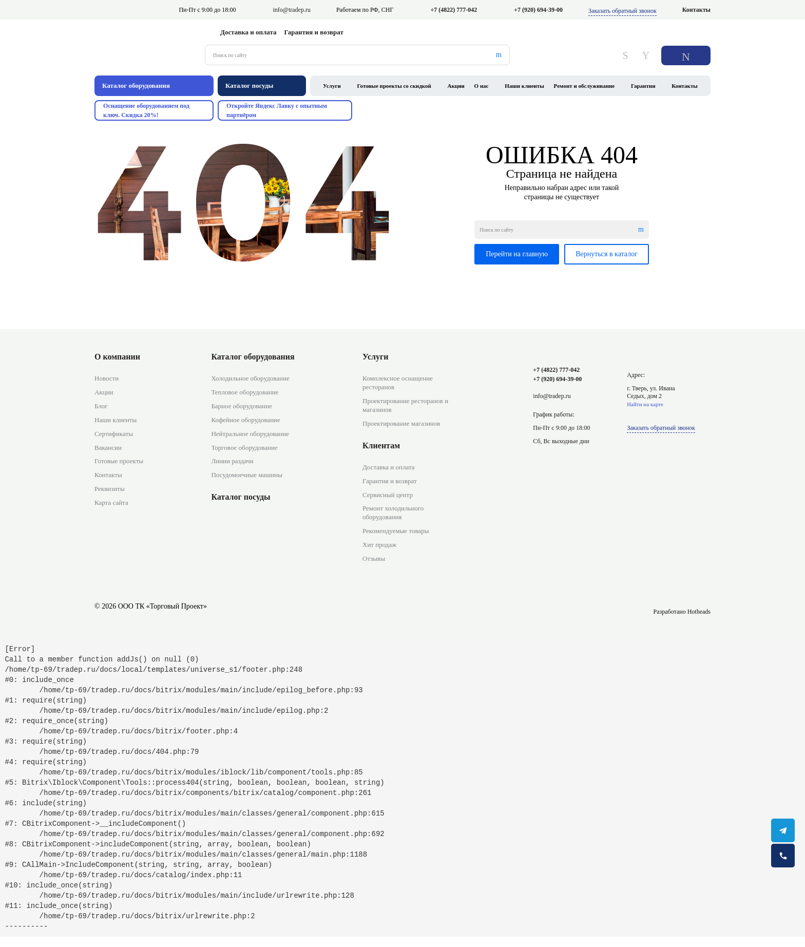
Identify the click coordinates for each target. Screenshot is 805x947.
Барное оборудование (241, 406)
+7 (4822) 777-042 (453, 9)
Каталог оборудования (252, 356)
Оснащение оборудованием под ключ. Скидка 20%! (146, 110)
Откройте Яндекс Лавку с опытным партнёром (276, 110)
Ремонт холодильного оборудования (393, 512)
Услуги (332, 86)
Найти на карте (645, 404)
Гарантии (643, 86)
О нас (481, 86)
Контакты (696, 9)
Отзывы (373, 558)
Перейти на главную (517, 254)
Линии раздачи (232, 461)
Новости (106, 378)
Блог (101, 406)
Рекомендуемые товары (395, 531)
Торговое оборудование (244, 447)
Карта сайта (111, 502)
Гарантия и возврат (313, 32)
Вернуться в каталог (607, 254)
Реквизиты (109, 489)
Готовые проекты (118, 461)
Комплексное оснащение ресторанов (397, 382)
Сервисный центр (387, 495)
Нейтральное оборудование (250, 434)
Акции (456, 86)
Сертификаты (113, 434)
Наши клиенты (524, 86)
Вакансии (108, 447)
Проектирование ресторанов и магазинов (405, 405)
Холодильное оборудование (250, 378)
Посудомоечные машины (246, 475)
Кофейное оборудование (245, 420)
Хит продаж (379, 544)
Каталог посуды (240, 497)
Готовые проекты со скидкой (394, 86)
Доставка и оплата (248, 32)
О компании (117, 356)
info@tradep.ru (292, 9)
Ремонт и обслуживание (584, 86)
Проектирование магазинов (401, 423)
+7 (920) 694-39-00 (538, 9)
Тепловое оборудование (244, 392)
